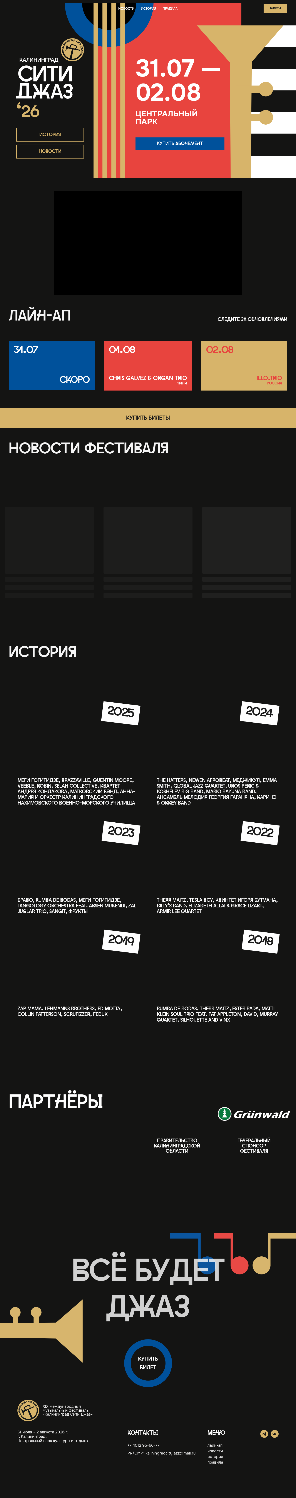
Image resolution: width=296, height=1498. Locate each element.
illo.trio (269, 378)
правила (170, 8)
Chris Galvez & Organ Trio (148, 378)
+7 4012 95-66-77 (143, 1445)
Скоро (75, 380)
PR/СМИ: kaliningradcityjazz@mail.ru (161, 1453)
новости (126, 8)
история (148, 8)
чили (182, 383)
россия (274, 383)
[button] (275, 8)
